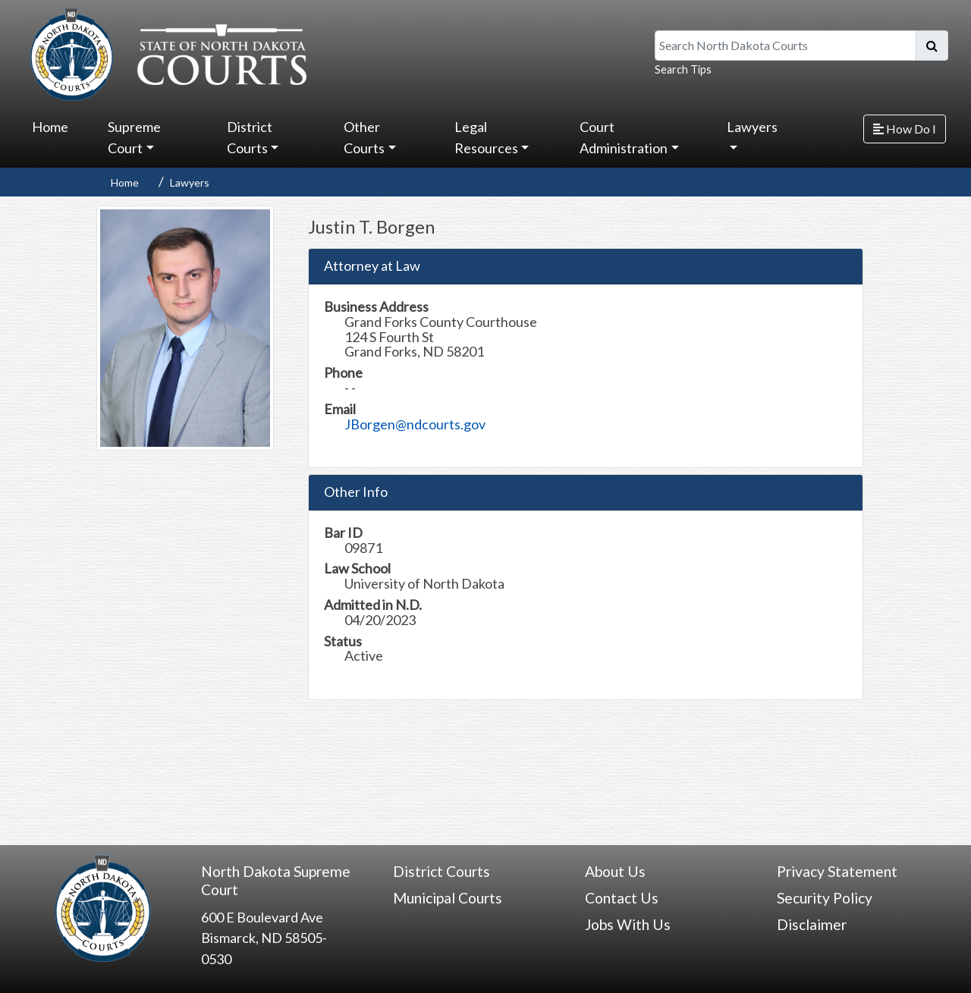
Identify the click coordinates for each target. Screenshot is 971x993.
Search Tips (683, 69)
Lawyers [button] (752, 126)
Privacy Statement (837, 871)
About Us (615, 871)
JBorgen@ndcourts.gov (415, 424)
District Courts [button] (249, 137)
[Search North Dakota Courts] (785, 45)
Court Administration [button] (624, 137)
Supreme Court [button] (134, 137)
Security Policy (824, 898)
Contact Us (621, 898)
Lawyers (189, 182)
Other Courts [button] (364, 137)
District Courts (441, 871)
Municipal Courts (447, 898)
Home (50, 126)
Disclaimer (812, 924)
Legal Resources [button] (486, 137)
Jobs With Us (628, 924)
